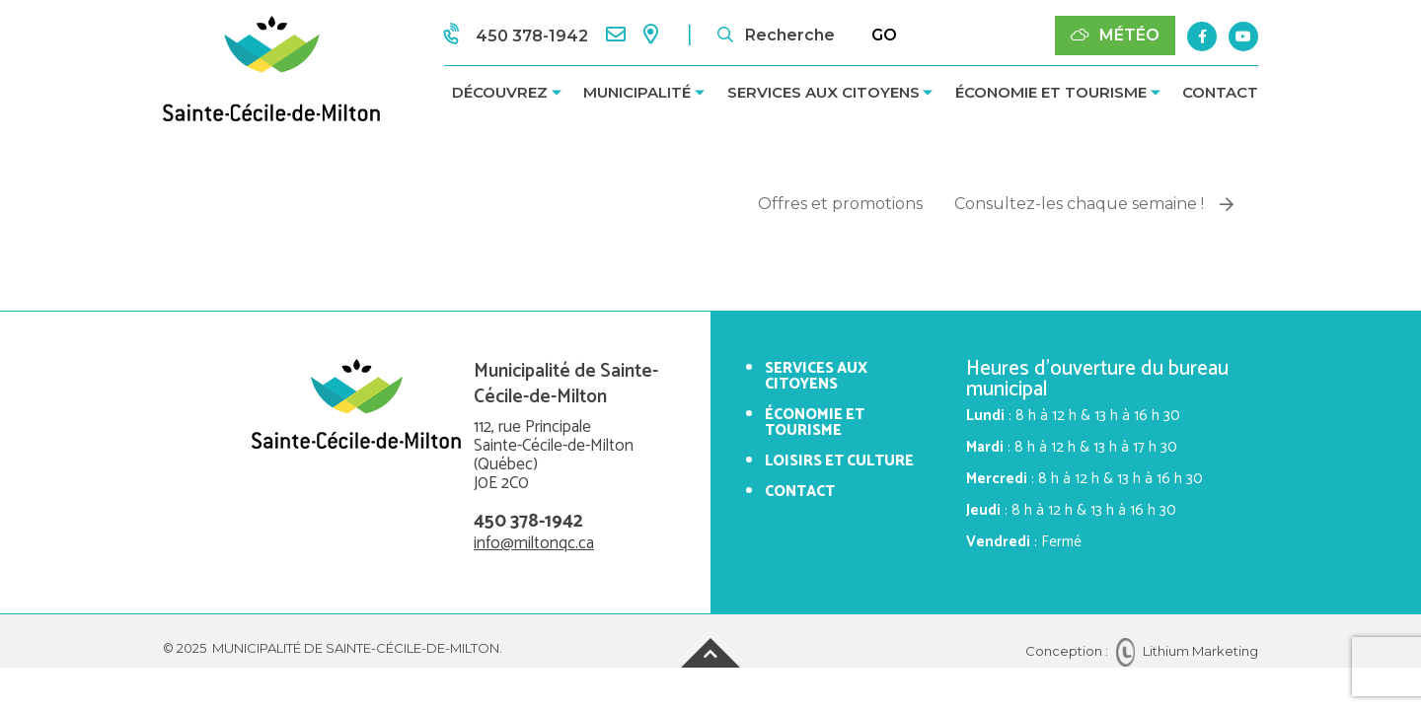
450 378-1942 (528, 521)
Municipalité (637, 92)
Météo (1115, 35)
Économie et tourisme (1051, 92)
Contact (1220, 92)
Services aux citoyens (823, 92)
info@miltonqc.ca (534, 543)
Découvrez (500, 92)
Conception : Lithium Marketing (1141, 651)
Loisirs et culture (839, 461)
